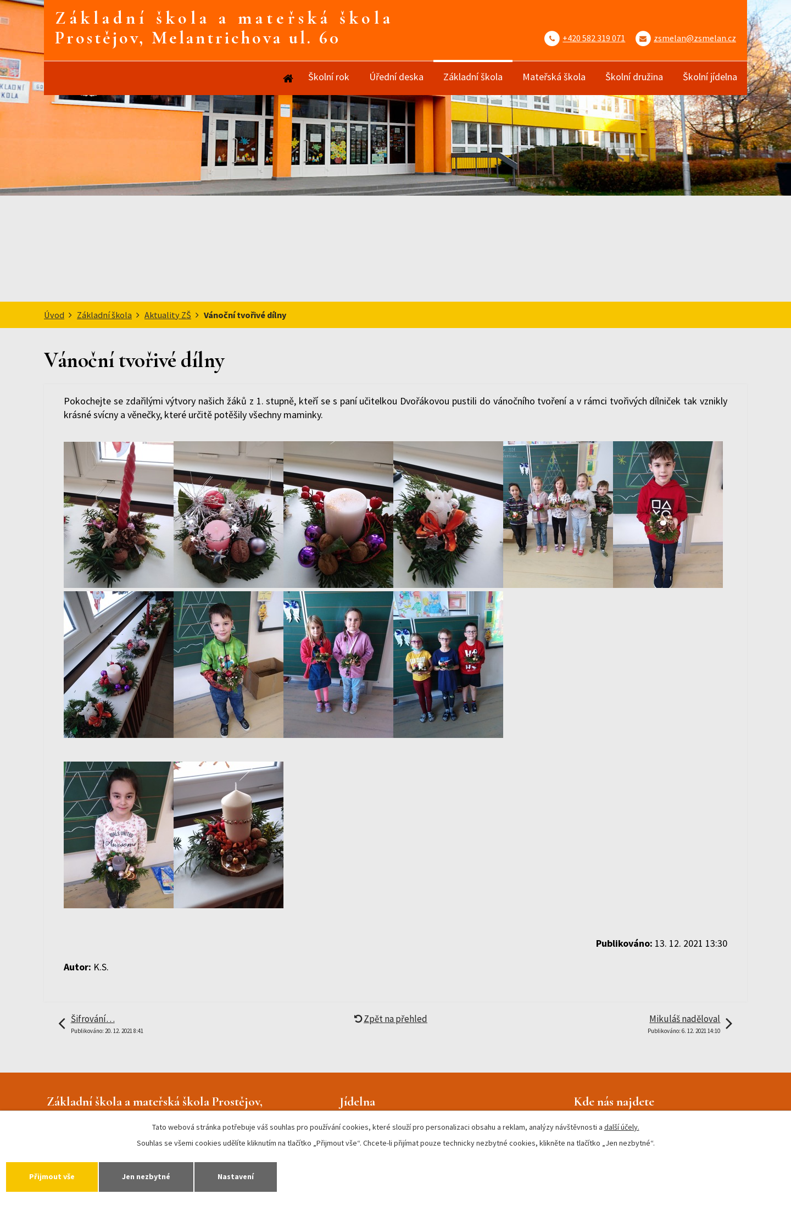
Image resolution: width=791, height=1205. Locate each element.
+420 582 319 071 (593, 37)
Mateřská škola (554, 76)
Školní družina (634, 76)
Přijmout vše (52, 1176)
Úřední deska (396, 76)
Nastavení (236, 1176)
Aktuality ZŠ (167, 314)
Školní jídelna (710, 76)
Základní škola (473, 76)
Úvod (287, 78)
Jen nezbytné (146, 1176)
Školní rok (328, 76)
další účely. (621, 1127)
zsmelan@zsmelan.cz (695, 37)
